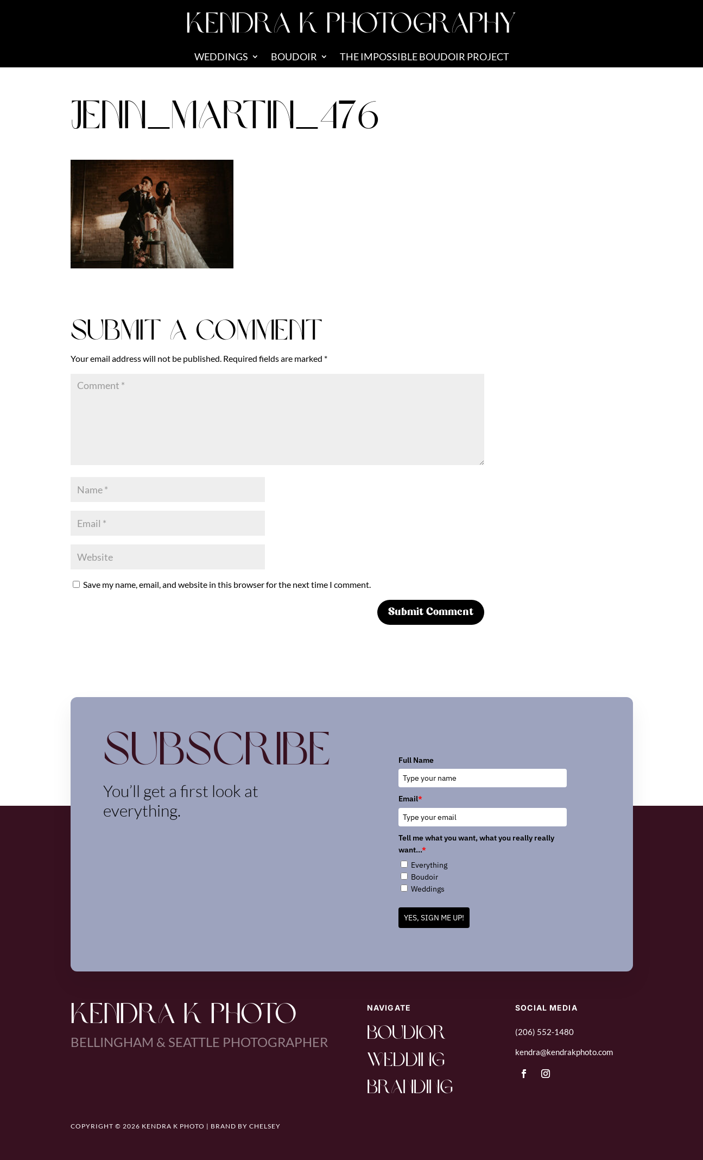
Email (410, 799)
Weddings (221, 57)
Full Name (416, 760)
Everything (429, 865)
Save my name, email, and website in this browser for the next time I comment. (227, 584)
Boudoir (294, 57)
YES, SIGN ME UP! (434, 918)
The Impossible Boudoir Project (424, 57)
